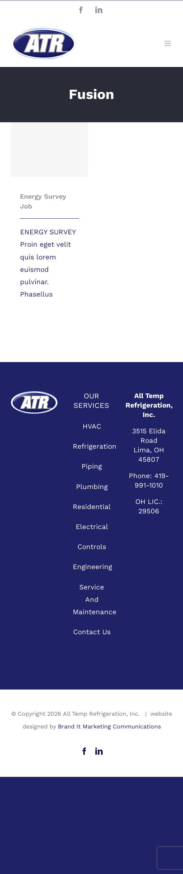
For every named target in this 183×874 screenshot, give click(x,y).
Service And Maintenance (92, 599)
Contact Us (92, 632)
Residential (92, 506)
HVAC (92, 426)
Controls (91, 547)
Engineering (92, 567)
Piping (91, 466)
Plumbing (92, 486)
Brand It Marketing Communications (109, 726)
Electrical (92, 527)
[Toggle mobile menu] (168, 43)
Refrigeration (92, 446)
